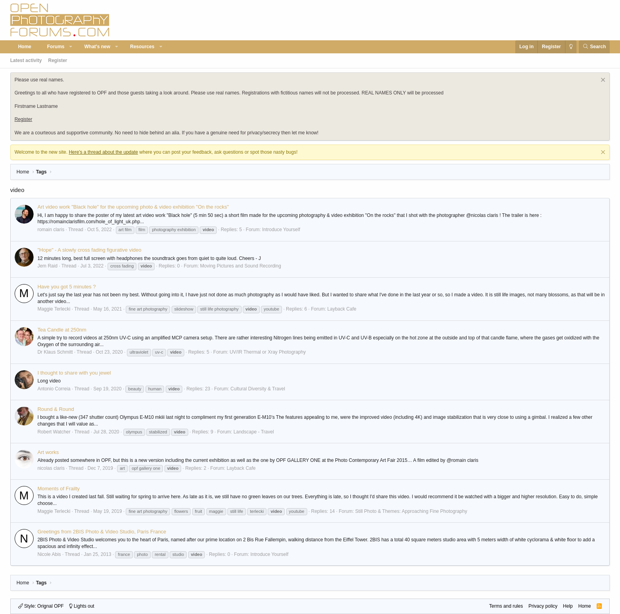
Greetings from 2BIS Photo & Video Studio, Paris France (102, 532)
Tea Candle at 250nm (62, 330)
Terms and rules (506, 606)
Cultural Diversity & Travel (258, 389)
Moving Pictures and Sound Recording (240, 266)
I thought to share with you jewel (74, 373)
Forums (55, 46)
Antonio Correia (54, 389)
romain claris (51, 229)
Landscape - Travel (254, 432)
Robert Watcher (54, 432)
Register (57, 60)
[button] (71, 46)
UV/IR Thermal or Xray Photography (268, 352)
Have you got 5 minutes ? (67, 287)
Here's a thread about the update (103, 152)
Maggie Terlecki (54, 309)
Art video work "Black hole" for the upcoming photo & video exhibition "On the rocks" (133, 207)
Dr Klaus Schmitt (55, 352)
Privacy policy (542, 606)
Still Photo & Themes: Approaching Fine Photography (411, 511)
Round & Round (56, 409)
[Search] (594, 46)
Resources (142, 46)
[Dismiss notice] (602, 81)
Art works (48, 452)
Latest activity (26, 60)
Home (24, 46)
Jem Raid (48, 266)
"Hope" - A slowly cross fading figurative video (90, 250)
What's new (97, 46)
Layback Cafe (341, 309)
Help (568, 606)
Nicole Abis (49, 554)
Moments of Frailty (59, 489)
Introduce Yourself (281, 229)
